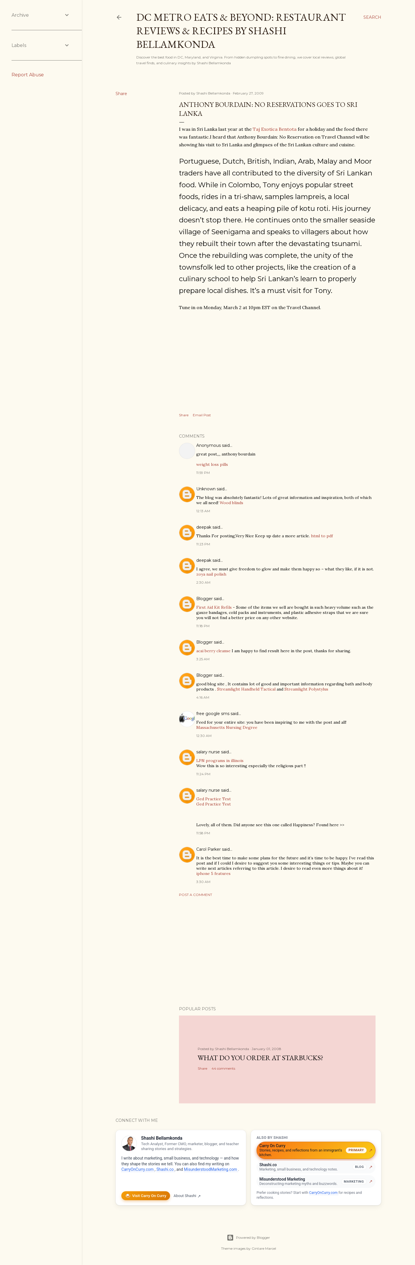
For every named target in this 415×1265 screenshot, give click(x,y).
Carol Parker (208, 849)
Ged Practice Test (213, 798)
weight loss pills (212, 464)
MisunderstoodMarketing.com (211, 1169)
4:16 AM (202, 697)
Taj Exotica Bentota (275, 129)
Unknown (206, 488)
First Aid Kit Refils (214, 607)
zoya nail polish (211, 574)
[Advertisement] (277, 951)
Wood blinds (231, 502)
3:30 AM (203, 882)
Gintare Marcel (264, 1248)
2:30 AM (203, 582)
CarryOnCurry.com (137, 1169)
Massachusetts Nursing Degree (226, 727)
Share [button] (121, 93)
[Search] (372, 17)
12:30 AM (204, 735)
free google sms (212, 713)
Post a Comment (195, 895)
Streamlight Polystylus (306, 689)
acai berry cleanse (213, 650)
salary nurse (208, 752)
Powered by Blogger (248, 1237)
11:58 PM (203, 833)
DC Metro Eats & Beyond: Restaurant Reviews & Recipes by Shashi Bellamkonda (241, 30)
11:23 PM (203, 544)
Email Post (202, 415)
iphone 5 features (213, 873)
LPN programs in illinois (220, 760)
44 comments (223, 1068)
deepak (203, 527)
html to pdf (322, 535)
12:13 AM (203, 511)
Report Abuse (28, 74)
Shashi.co (165, 1169)
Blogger (204, 598)
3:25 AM (203, 659)
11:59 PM (203, 472)
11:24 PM (203, 774)
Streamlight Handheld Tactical (246, 689)
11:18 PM (203, 626)
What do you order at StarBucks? (260, 1057)
